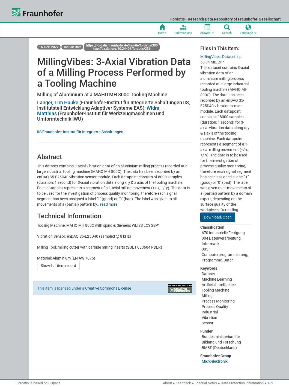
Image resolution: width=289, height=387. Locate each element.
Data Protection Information (242, 383)
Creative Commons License (108, 288)
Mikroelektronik (215, 361)
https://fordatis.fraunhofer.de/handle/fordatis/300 (122, 45)
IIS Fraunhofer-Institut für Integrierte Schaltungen (80, 132)
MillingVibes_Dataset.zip (221, 56)
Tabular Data (72, 47)
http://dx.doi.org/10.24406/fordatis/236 (122, 49)
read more (108, 204)
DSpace (54, 383)
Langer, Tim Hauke (57, 102)
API (270, 383)
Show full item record (58, 265)
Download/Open (218, 217)
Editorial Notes (206, 383)
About (167, 383)
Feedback (183, 383)
